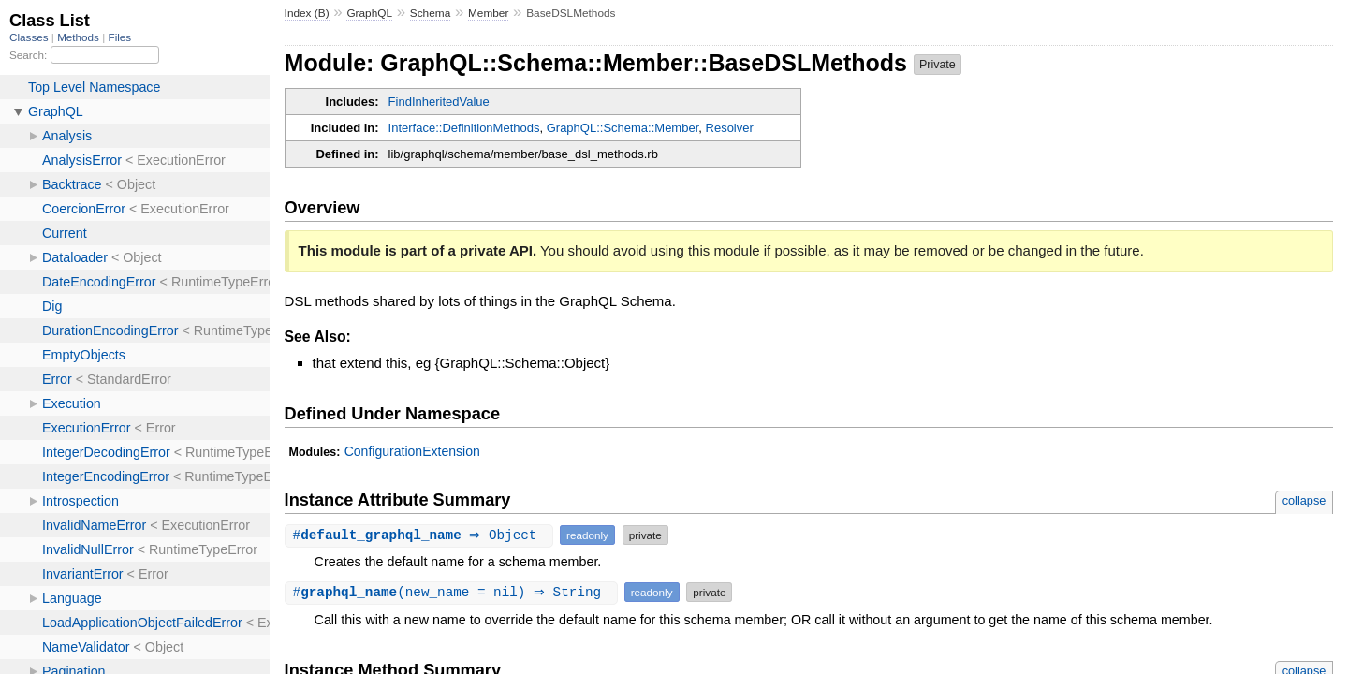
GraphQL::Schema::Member (623, 128)
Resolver (730, 128)
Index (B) (307, 13)
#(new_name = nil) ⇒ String (453, 592)
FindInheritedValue (439, 102)
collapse (1304, 500)
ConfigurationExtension (412, 451)
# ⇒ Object (421, 535)
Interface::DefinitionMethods (464, 128)
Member (488, 13)
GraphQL (369, 13)
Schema (430, 13)
